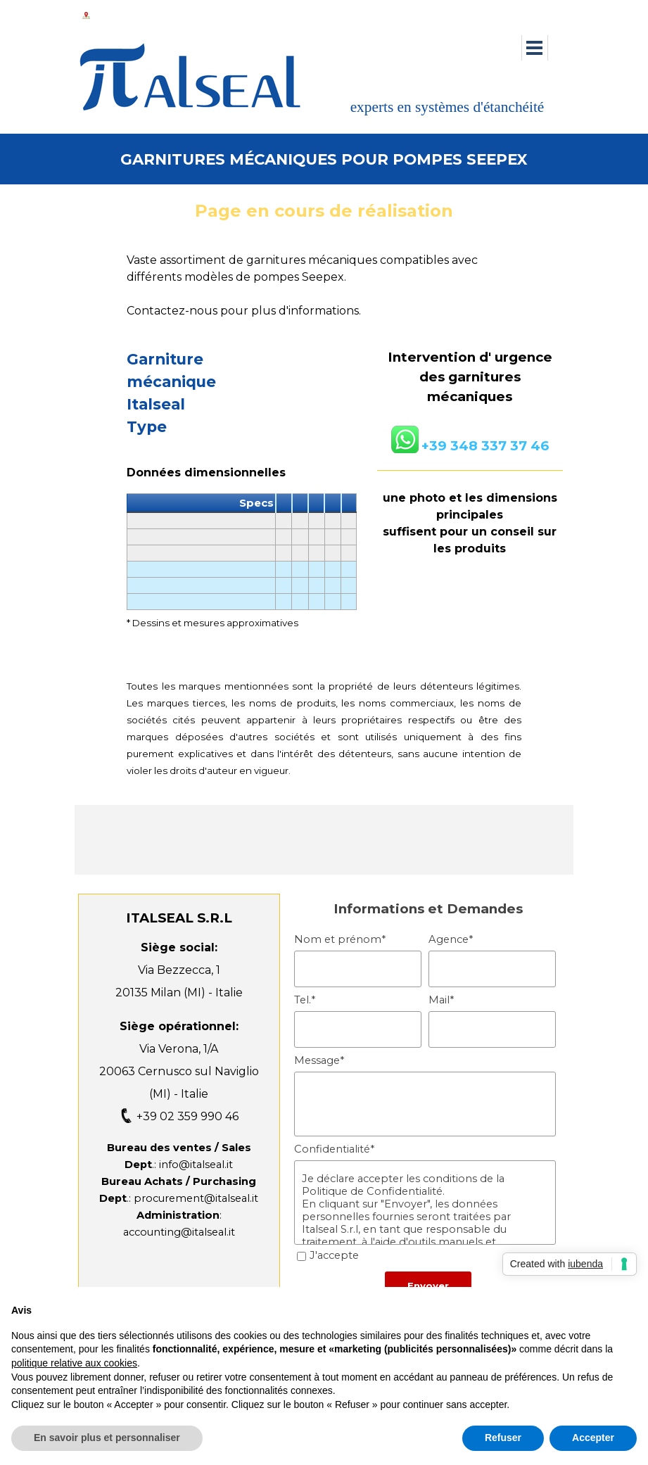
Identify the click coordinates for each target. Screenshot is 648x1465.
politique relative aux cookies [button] (74, 1363)
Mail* (441, 1000)
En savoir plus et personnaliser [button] (107, 1437)
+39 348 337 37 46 (485, 446)
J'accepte (334, 1255)
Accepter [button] (593, 1437)
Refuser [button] (503, 1437)
